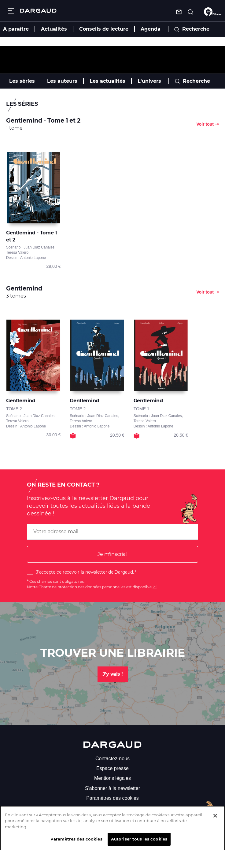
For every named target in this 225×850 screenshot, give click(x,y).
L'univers (149, 81)
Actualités (54, 29)
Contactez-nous (112, 758)
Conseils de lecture (103, 29)
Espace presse (112, 768)
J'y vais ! (112, 674)
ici (155, 587)
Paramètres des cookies (112, 798)
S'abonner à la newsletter (112, 788)
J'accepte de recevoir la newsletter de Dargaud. (85, 572)
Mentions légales (112, 778)
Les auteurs (62, 81)
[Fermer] (215, 820)
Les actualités (107, 81)
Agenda (150, 29)
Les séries (22, 81)
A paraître (16, 29)
